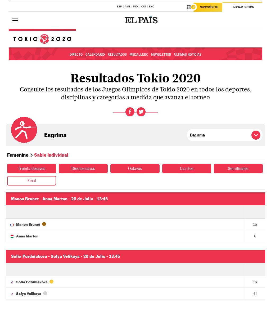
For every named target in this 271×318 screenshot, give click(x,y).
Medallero (139, 54)
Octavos (135, 168)
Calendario (95, 54)
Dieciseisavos (83, 168)
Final (31, 180)
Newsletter (161, 54)
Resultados (117, 54)
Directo (76, 54)
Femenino (18, 155)
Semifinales (238, 168)
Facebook (129, 111)
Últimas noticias (187, 54)
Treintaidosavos (31, 168)
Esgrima (55, 134)
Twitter (141, 111)
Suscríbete (209, 7)
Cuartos (186, 168)
